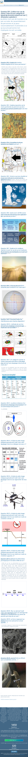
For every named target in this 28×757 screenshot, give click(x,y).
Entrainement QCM (10, 743)
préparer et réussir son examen (21, 743)
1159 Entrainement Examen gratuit (8, 699)
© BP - (3, 743)
